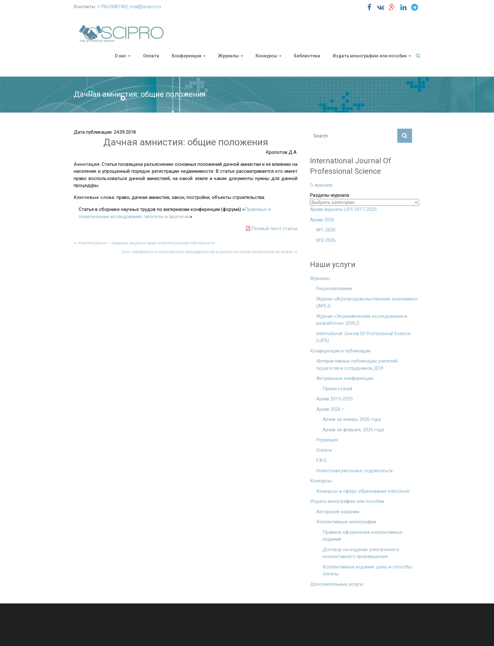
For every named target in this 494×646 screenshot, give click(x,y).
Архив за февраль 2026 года (353, 430)
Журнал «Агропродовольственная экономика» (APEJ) (367, 302)
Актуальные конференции (344, 378)
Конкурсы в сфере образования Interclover (363, 491)
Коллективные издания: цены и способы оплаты (367, 570)
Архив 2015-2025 (334, 399)
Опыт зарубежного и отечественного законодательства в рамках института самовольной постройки (209, 252)
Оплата (151, 55)
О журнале (321, 185)
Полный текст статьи (271, 228)
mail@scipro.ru (145, 6)
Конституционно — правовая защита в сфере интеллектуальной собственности (144, 243)
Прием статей (337, 389)
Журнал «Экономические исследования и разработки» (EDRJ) (361, 319)
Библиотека (307, 55)
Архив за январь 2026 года (352, 419)
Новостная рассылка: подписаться (354, 471)
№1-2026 (326, 230)
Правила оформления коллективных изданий (362, 535)
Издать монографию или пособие (370, 55)
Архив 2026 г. (330, 409)
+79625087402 (112, 6)
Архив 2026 (322, 220)
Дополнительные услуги (336, 584)
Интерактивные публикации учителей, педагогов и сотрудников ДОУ (357, 364)
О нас (120, 55)
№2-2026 (326, 240)
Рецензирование (334, 288)
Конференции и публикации (340, 351)
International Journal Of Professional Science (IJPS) (363, 337)
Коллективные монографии (346, 522)
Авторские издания (337, 512)
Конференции (186, 55)
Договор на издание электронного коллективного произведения (361, 553)
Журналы (228, 55)
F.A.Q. (321, 460)
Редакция (327, 440)
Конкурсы (266, 55)
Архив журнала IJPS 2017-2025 (343, 209)
